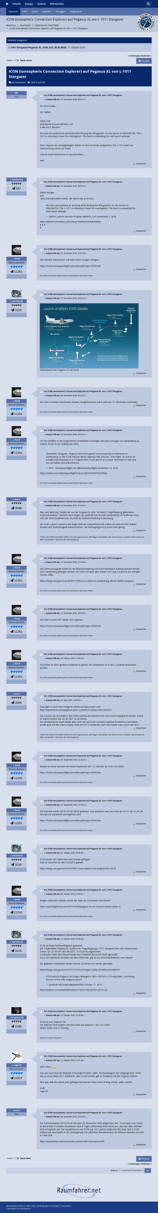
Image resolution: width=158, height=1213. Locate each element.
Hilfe (25, 11)
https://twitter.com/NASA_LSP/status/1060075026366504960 (70, 221)
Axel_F (18, 499)
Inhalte (16, 3)
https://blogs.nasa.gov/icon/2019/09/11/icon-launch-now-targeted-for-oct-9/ (78, 868)
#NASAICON (52, 208)
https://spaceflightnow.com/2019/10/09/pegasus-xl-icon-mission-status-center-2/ (80, 906)
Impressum (66, 1206)
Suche (35, 11)
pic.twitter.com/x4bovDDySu (65, 462)
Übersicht (13, 11)
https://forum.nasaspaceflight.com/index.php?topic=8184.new (70, 265)
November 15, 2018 (108, 468)
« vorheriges (134, 55)
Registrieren (76, 11)
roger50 (17, 1065)
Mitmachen (57, 3)
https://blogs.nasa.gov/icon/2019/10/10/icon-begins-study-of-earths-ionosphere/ (80, 969)
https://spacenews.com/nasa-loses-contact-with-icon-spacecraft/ (72, 1141)
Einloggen (60, 11)
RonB (17, 258)
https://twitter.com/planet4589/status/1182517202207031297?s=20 (73, 989)
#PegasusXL (105, 205)
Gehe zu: (114, 1170)
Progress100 (17, 1017)
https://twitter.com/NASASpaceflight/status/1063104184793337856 (73, 473)
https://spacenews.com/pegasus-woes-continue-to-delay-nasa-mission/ (75, 709)
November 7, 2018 (106, 216)
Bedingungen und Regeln (48, 1206)
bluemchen (17, 179)
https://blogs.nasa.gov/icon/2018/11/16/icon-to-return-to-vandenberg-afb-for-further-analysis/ (87, 580)
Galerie (41, 3)
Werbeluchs (25, 1208)
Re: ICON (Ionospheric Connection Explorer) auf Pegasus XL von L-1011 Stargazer (83, 95)
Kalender (46, 11)
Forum (29, 3)
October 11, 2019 (93, 984)
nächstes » (146, 55)
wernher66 (17, 301)
